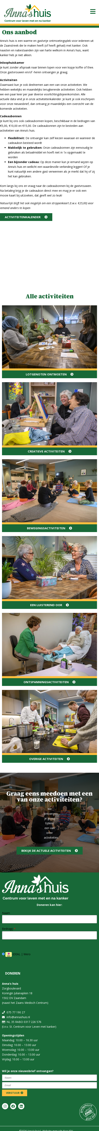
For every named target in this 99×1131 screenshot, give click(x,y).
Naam (6, 913)
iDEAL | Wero (16, 954)
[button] (93, 11)
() (13, 929)
